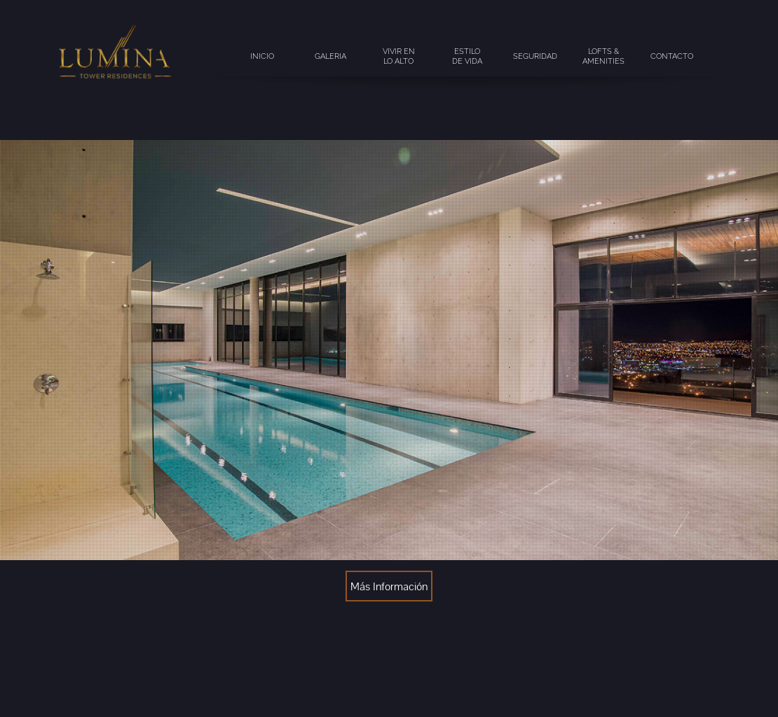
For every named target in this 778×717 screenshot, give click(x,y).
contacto (671, 56)
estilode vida (467, 56)
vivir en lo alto (399, 56)
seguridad (535, 56)
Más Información (389, 586)
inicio (262, 56)
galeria (330, 56)
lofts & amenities (603, 56)
